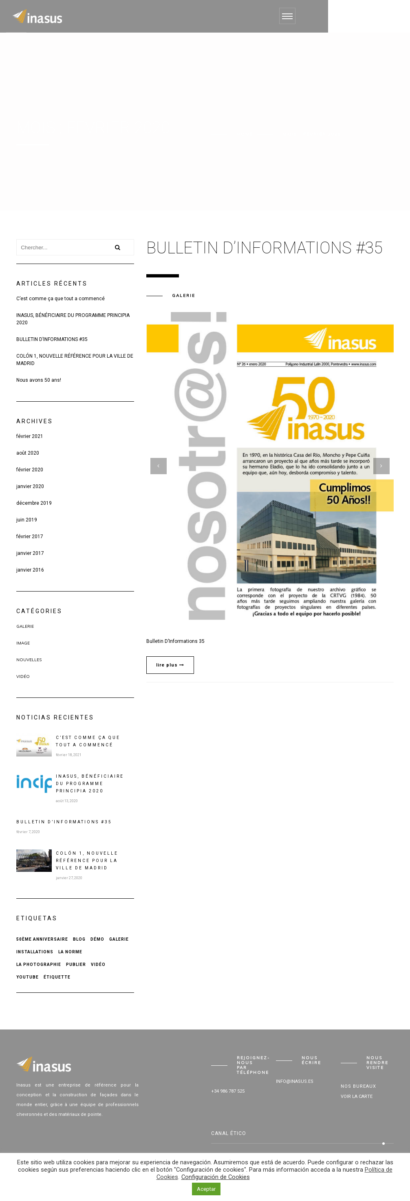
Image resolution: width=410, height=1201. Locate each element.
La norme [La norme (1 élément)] (70, 952)
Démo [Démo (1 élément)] (97, 939)
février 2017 (29, 536)
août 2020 (27, 453)
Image (23, 643)
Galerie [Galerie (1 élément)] (119, 939)
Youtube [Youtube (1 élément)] (27, 977)
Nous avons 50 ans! (38, 380)
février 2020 (29, 470)
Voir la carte (357, 1096)
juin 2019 (26, 520)
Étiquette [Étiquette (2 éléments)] (57, 977)
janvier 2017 (30, 553)
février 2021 (29, 436)
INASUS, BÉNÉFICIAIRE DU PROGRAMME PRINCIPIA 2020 (73, 319)
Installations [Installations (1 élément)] (34, 952)
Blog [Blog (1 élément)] (79, 939)
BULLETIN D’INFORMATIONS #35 (52, 339)
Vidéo (23, 676)
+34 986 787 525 (228, 1091)
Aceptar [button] (206, 1189)
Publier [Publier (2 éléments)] (76, 964)
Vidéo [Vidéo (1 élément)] (98, 964)
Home (245, 134)
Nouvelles (29, 659)
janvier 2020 (30, 486)
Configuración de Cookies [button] (215, 1177)
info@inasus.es (294, 1081)
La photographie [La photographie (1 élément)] (38, 964)
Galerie (25, 626)
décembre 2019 (34, 503)
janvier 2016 (30, 570)
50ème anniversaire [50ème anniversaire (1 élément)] (42, 939)
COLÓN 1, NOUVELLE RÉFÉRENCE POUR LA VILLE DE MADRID (74, 359)
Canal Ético (228, 1133)
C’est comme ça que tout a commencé (60, 298)
